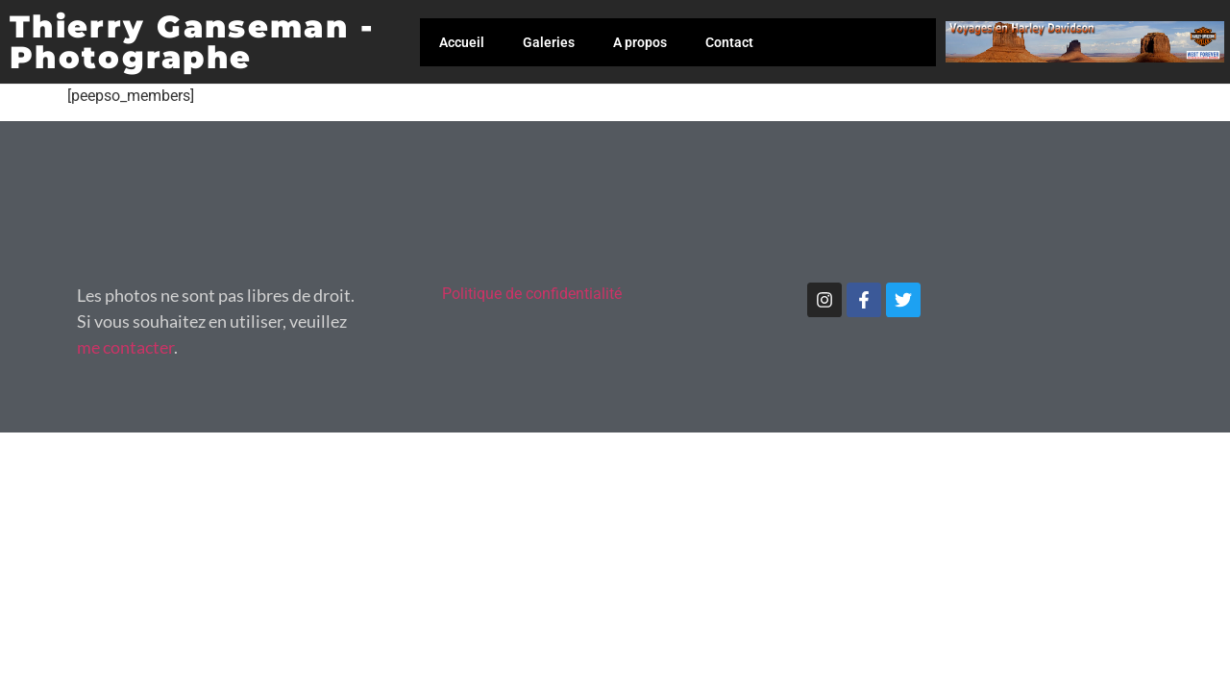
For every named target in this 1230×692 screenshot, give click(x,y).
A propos (640, 42)
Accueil (461, 42)
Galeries (549, 42)
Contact (729, 42)
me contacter (125, 347)
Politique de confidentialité (532, 293)
